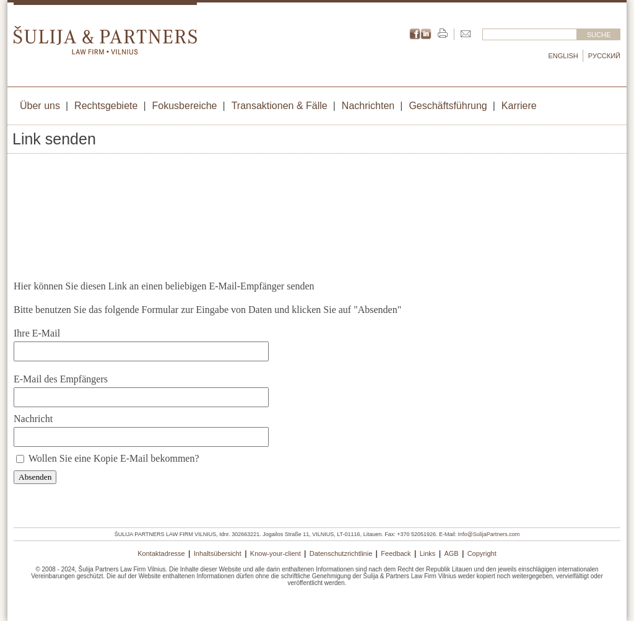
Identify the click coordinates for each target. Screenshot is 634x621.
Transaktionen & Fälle (280, 105)
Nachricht (33, 418)
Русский (604, 55)
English (563, 55)
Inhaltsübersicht (217, 553)
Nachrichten (368, 105)
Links (428, 553)
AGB (451, 553)
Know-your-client (275, 553)
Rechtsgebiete (105, 105)
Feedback (395, 553)
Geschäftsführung (448, 105)
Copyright (482, 553)
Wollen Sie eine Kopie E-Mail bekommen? (113, 458)
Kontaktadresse (161, 553)
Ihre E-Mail (37, 333)
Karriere (519, 105)
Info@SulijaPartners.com (489, 534)
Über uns (40, 105)
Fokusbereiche (184, 105)
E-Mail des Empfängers (61, 379)
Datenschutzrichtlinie (341, 553)
